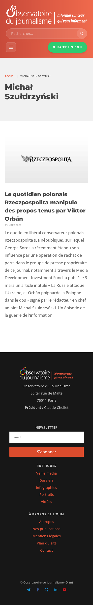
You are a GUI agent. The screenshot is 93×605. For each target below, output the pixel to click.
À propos (46, 521)
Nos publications (46, 528)
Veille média (46, 473)
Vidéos (46, 501)
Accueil (10, 76)
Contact (46, 550)
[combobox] (41, 34)
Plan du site (47, 543)
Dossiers (46, 480)
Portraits (46, 494)
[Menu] (11, 47)
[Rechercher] (82, 34)
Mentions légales (46, 536)
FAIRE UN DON (67, 47)
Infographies (46, 487)
